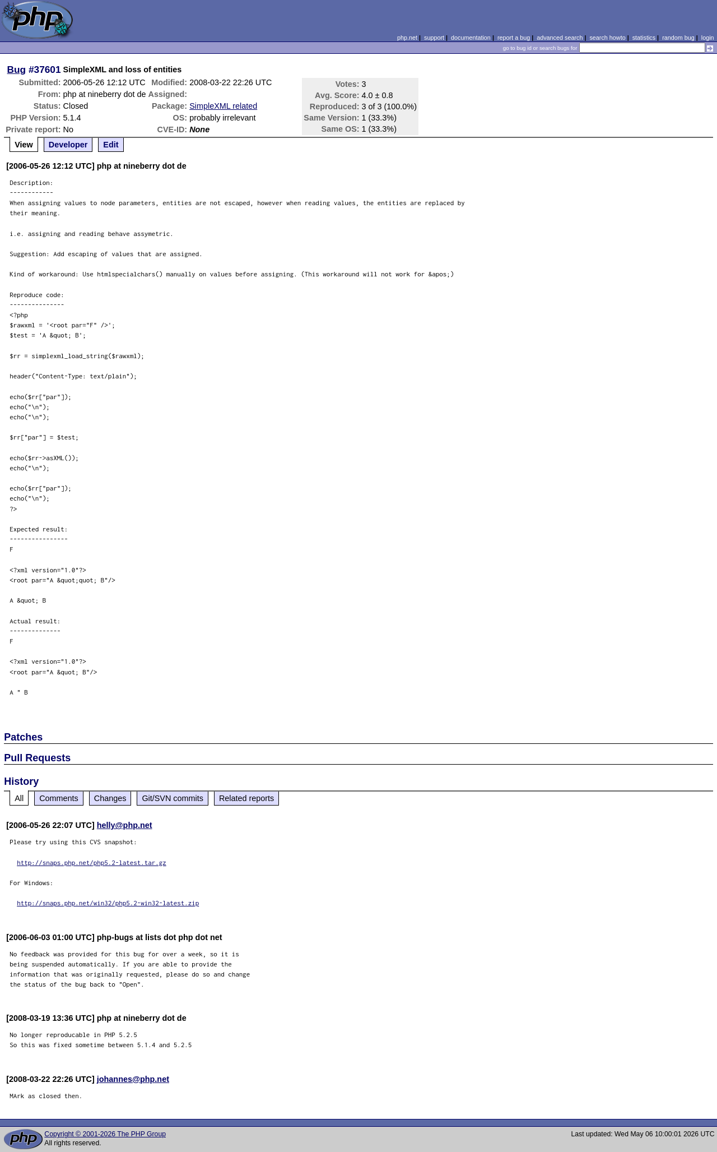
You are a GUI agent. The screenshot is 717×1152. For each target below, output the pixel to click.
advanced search (560, 37)
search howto (607, 37)
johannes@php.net (133, 1079)
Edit (110, 144)
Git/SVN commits (172, 798)
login (707, 37)
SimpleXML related (223, 105)
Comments (58, 798)
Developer (68, 144)
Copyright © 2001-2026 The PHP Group (105, 1134)
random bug (678, 37)
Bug (16, 69)
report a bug (513, 37)
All (19, 798)
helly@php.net (124, 825)
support (434, 37)
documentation (471, 37)
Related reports (246, 798)
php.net (407, 37)
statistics (643, 37)
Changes (110, 798)
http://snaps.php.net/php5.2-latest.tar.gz (91, 862)
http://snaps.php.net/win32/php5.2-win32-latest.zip (108, 902)
